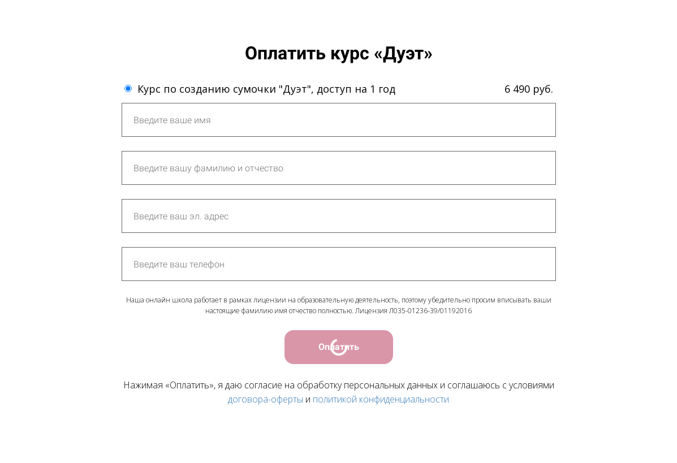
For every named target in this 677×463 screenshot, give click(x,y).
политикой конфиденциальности (381, 399)
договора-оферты (265, 399)
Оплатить (338, 346)
